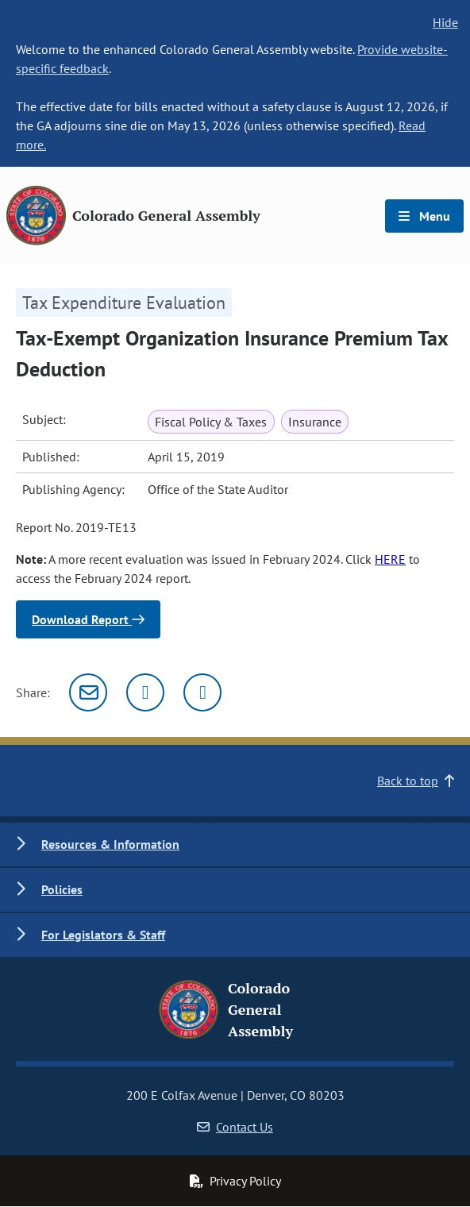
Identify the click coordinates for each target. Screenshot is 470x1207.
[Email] (88, 692)
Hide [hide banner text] (445, 22)
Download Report (88, 619)
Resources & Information (110, 844)
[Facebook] (202, 692)
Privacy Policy (235, 1180)
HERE (390, 559)
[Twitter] (145, 692)
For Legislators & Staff (103, 935)
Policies (62, 889)
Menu (424, 216)
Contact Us (235, 1126)
